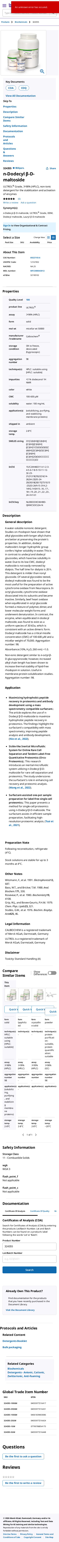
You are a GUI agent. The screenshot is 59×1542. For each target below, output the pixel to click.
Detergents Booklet (15, 1341)
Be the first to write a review (24, 1483)
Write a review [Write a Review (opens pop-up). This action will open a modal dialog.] (10, 202)
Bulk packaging (12, 1347)
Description (10, 112)
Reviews (8, 161)
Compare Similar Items (13, 118)
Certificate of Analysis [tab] (15, 1211)
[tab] (8, 22)
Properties (9, 106)
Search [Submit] (29, 1270)
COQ (24, 88)
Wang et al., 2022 (20, 787)
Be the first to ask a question (23, 1456)
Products (5, 22)
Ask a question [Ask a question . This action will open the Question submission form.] (28, 202)
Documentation (13, 131)
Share (51, 168)
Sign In (7, 225)
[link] (10, 1534)
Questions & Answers (9, 152)
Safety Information (15, 126)
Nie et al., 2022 (19, 739)
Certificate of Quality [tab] (39, 1211)
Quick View (15, 1009)
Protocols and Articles (9, 140)
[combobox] (29, 1246)
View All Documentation (20, 95)
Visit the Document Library (20, 1309)
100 (28, 299)
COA (11, 88)
